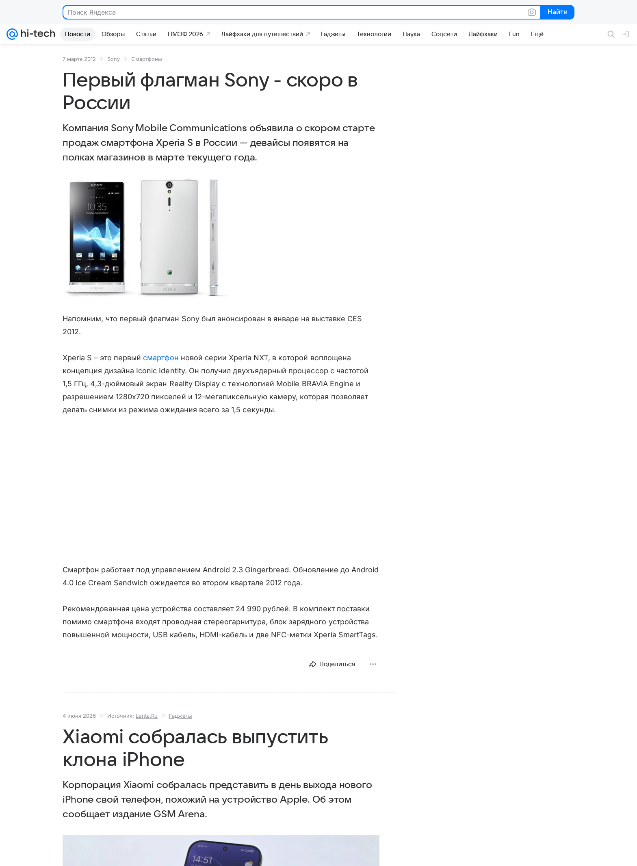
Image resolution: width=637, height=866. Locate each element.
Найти (557, 12)
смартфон (160, 357)
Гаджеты (180, 715)
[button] (146, 238)
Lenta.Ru (147, 715)
